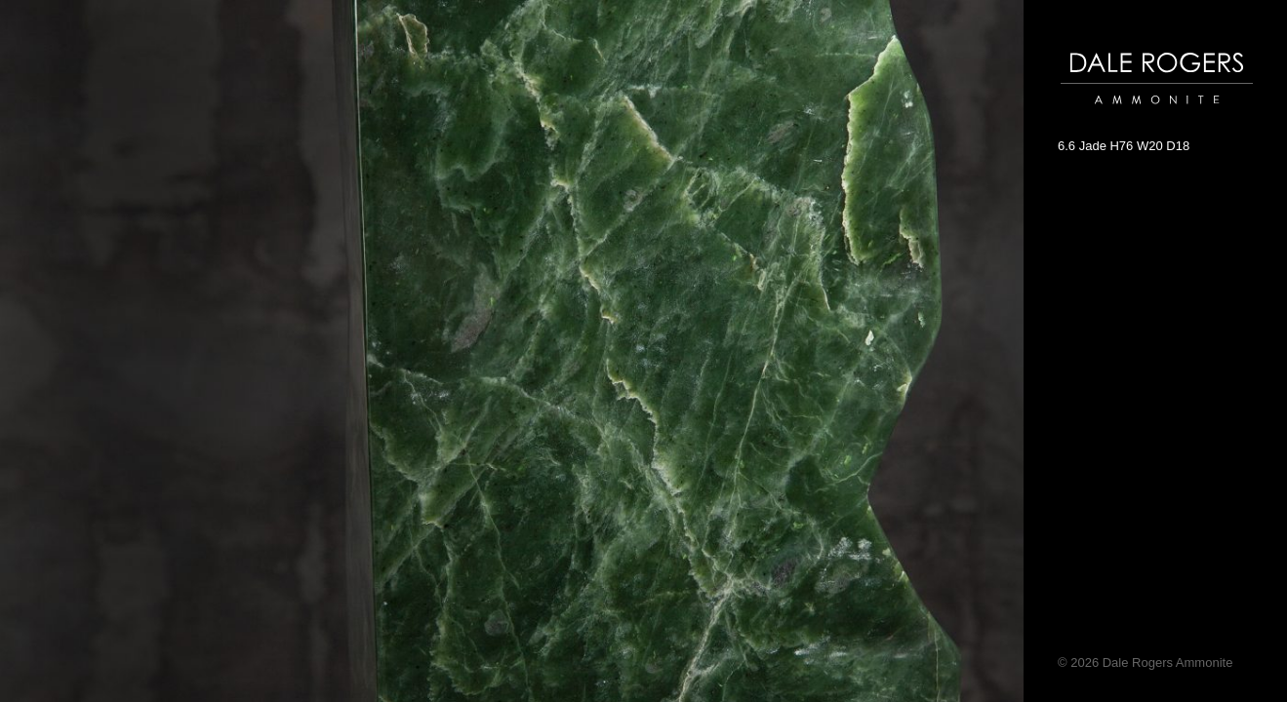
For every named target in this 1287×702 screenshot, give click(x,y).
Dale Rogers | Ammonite (1129, 113)
